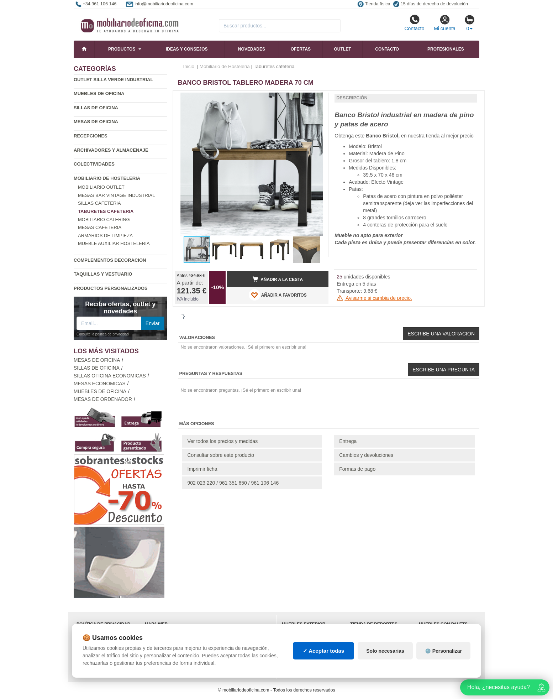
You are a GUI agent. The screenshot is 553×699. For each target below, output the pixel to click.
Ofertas (301, 49)
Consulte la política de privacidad (103, 334)
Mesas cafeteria (99, 227)
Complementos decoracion (110, 260)
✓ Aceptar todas (323, 651)
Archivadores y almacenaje (111, 150)
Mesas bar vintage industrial (116, 195)
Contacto (414, 22)
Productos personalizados (111, 288)
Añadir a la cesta (278, 279)
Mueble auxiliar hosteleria (114, 243)
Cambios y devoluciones (366, 455)
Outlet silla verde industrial (113, 79)
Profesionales (445, 49)
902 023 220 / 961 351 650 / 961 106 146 (233, 483)
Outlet (342, 49)
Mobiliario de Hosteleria (107, 178)
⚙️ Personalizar (443, 651)
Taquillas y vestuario (103, 274)
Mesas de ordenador (103, 399)
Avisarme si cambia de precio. (374, 298)
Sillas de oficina (96, 107)
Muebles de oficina (99, 93)
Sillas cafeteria (99, 203)
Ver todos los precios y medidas (223, 441)
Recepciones (90, 136)
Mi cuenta (444, 22)
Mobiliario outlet (101, 187)
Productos (121, 49)
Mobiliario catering (104, 219)
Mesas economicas (100, 383)
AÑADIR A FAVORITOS (278, 295)
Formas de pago (357, 469)
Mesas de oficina (96, 121)
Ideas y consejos (187, 49)
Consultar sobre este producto (221, 455)
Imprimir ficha (202, 469)
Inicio (189, 66)
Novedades (251, 49)
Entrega (348, 441)
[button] (316, 99)
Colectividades (94, 164)
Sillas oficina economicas (110, 376)
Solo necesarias (385, 651)
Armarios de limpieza (105, 235)
